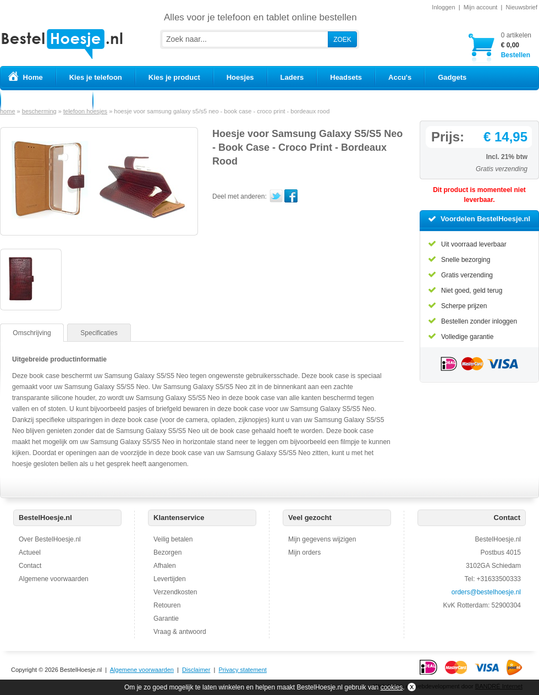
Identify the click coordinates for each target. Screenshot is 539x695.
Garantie (166, 618)
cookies (392, 687)
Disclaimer (196, 669)
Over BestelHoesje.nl (50, 539)
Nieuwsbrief (521, 7)
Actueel (30, 552)
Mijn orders (304, 552)
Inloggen (443, 7)
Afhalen (164, 566)
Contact (30, 566)
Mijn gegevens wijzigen (322, 539)
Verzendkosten (175, 592)
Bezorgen (167, 552)
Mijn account (481, 7)
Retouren (166, 605)
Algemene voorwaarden (54, 579)
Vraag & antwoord (179, 632)
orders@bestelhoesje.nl (486, 592)
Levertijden (169, 579)
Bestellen (516, 45)
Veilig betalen (173, 539)
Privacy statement (242, 669)
